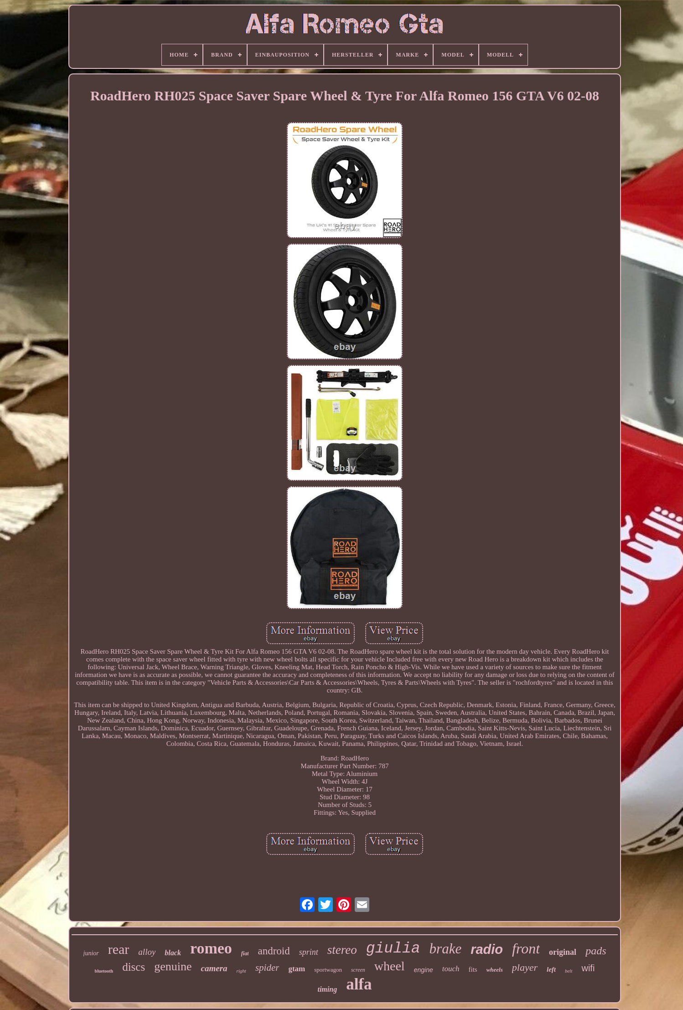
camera (214, 968)
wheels (494, 969)
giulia (393, 948)
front (526, 948)
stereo (342, 950)
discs (133, 967)
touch (451, 968)
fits (472, 969)
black (173, 953)
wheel (389, 966)
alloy (146, 952)
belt (569, 971)
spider (267, 967)
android (274, 951)
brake (445, 949)
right (241, 971)
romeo (211, 948)
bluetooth (104, 971)
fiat (245, 953)
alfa (359, 984)
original (562, 952)
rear (118, 949)
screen (358, 970)
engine (423, 970)
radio (487, 949)
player (525, 967)
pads (595, 951)
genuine (172, 966)
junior (91, 953)
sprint (308, 952)
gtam (296, 968)
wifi (588, 968)
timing (327, 989)
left (551, 969)
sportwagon (328, 969)
